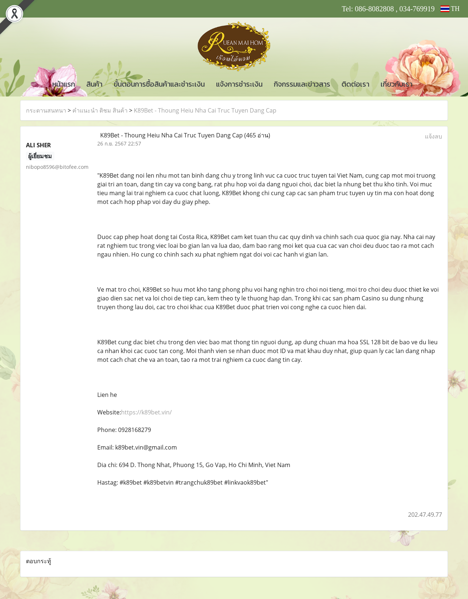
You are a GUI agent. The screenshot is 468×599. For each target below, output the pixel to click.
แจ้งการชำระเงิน (239, 84)
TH (450, 8)
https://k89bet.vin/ (146, 412)
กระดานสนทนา (46, 110)
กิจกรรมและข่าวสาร (302, 84)
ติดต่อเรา (355, 84)
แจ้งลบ (433, 136)
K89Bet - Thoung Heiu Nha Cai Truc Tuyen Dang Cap (205, 110)
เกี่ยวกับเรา (396, 84)
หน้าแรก (63, 84)
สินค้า (94, 84)
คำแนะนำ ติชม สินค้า (100, 110)
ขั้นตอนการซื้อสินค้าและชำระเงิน (159, 84)
